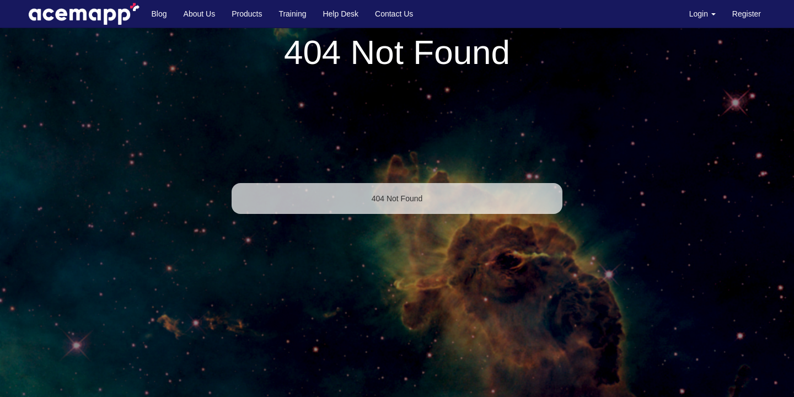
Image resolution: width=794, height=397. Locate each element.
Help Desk (340, 13)
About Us (200, 13)
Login (702, 13)
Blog (159, 13)
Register (746, 13)
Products (247, 13)
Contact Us (394, 13)
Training (292, 13)
